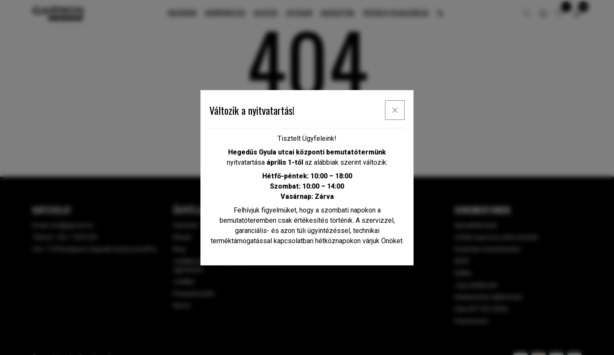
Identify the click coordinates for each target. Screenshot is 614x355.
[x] (395, 110)
